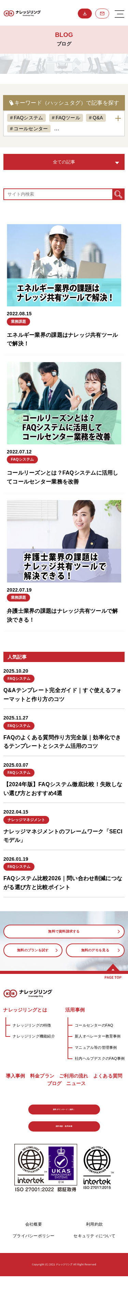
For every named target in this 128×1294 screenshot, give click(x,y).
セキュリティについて (94, 1253)
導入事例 (15, 1076)
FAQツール (68, 117)
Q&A (98, 117)
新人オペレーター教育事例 (98, 1036)
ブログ (54, 1083)
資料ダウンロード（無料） (85, 13)
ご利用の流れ (73, 1076)
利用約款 (94, 1242)
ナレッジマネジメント (84, 128)
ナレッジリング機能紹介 (34, 1036)
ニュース (76, 1083)
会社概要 (33, 1242)
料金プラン (42, 1076)
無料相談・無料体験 (102, 13)
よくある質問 (108, 1076)
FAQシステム (28, 117)
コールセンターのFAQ (94, 1025)
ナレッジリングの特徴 (32, 1025)
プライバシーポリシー (33, 1253)
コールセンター (31, 128)
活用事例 (75, 1010)
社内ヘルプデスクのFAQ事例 (100, 1058)
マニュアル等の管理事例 (96, 1047)
